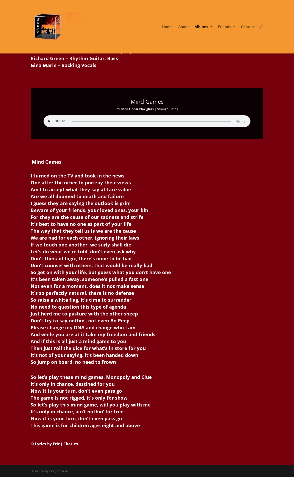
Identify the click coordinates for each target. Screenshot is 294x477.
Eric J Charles (58, 471)
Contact (248, 27)
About (183, 27)
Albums (201, 27)
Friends (224, 27)
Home (167, 27)
